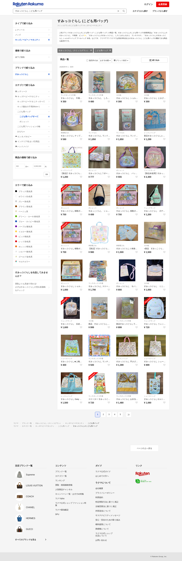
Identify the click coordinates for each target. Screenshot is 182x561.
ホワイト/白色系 (32, 196)
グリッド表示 (121, 60)
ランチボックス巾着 (68, 95)
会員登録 (162, 4)
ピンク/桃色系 (32, 236)
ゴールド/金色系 (32, 256)
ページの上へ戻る (144, 448)
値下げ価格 (32, 57)
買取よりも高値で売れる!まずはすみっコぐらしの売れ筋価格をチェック (32, 287)
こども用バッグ (103, 50)
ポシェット (92, 170)
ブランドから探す (160, 11)
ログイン (148, 4)
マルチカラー (32, 261)
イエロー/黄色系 (32, 231)
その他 (118, 95)
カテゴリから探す (140, 11)
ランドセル (92, 133)
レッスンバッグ (149, 133)
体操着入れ (65, 133)
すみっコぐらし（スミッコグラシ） (75, 50)
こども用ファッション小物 (33, 126)
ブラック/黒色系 (32, 191)
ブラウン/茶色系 (32, 206)
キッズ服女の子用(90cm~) (33, 106)
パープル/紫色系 (32, 226)
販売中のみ (92, 60)
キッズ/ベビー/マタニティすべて (33, 101)
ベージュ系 (32, 211)
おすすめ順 (105, 60)
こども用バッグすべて (34, 116)
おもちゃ (33, 131)
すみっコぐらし (32, 74)
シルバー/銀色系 (32, 251)
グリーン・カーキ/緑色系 (32, 216)
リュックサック (149, 170)
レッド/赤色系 (32, 241)
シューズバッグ (66, 358)
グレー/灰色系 (32, 201)
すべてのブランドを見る (25, 540)
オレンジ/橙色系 (32, 246)
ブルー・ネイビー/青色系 (32, 221)
